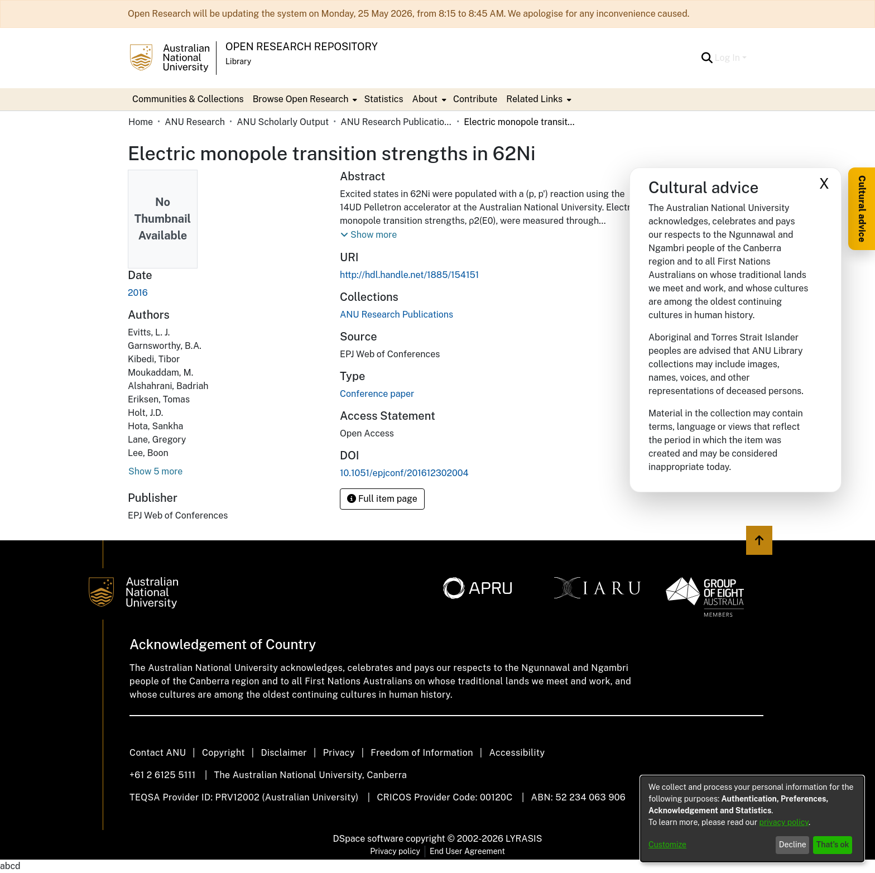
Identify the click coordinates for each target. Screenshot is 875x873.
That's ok (832, 844)
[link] (396, 314)
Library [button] (238, 61)
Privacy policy (395, 851)
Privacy (339, 752)
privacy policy (784, 822)
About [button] (425, 99)
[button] (707, 58)
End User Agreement (467, 851)
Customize (667, 844)
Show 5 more (155, 471)
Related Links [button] (534, 99)
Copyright (223, 752)
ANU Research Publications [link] (396, 122)
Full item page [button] (382, 498)
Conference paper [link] (377, 393)
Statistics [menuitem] (383, 99)
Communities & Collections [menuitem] (188, 99)
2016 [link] (138, 292)
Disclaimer (284, 752)
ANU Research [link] (195, 122)
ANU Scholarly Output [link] (283, 122)
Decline (792, 844)
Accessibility (517, 752)
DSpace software (368, 838)
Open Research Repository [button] (301, 46)
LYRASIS (524, 838)
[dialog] (752, 819)
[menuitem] (304, 99)
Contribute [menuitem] (475, 99)
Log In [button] (728, 57)
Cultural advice (862, 208)
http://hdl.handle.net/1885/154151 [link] (409, 275)
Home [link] (140, 122)
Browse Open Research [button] (301, 99)
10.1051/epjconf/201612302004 (404, 473)
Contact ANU (157, 752)
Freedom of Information (422, 752)
